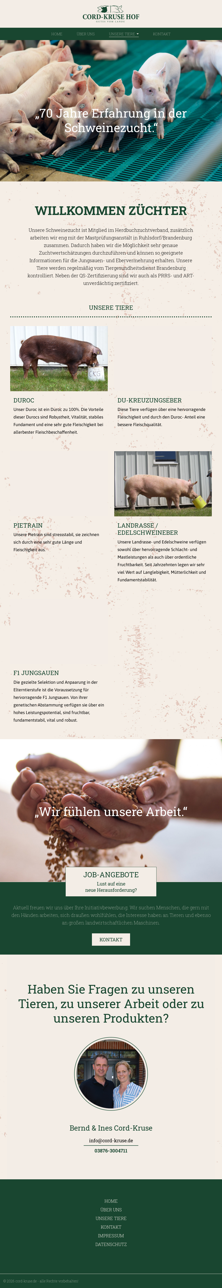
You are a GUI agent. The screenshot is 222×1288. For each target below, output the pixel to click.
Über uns (86, 33)
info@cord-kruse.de (111, 1140)
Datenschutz (111, 1244)
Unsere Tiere (124, 33)
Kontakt (162, 33)
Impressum (111, 1235)
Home (56, 33)
